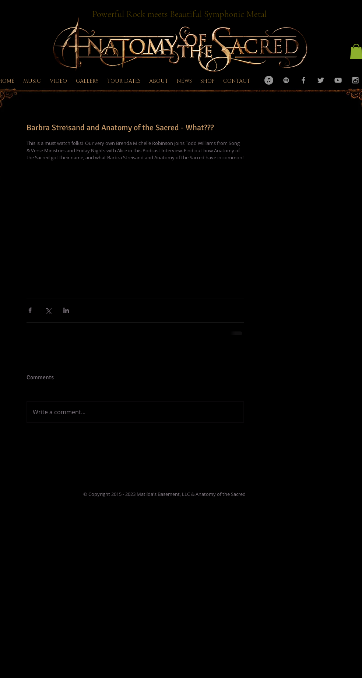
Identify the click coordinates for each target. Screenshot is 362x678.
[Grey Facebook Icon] (303, 80)
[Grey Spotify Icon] (286, 80)
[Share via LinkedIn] (66, 310)
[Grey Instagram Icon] (355, 80)
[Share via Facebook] (30, 310)
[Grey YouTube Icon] (338, 80)
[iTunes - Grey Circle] (268, 80)
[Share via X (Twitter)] (48, 310)
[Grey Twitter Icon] (320, 80)
